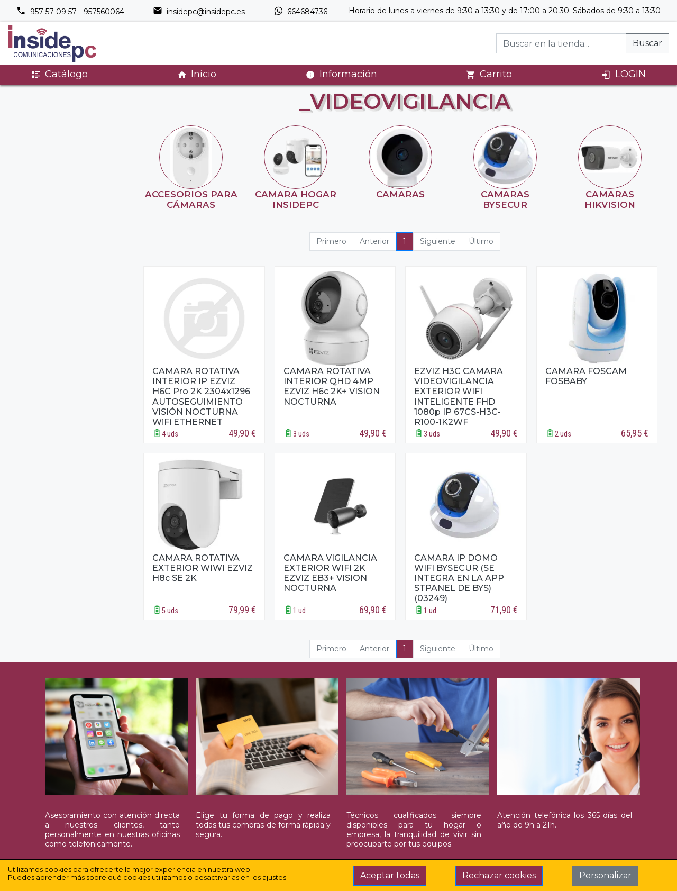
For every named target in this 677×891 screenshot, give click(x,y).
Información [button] (341, 74)
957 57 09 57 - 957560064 (70, 11)
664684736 (300, 11)
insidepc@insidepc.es (199, 11)
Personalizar (605, 875)
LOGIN (623, 74)
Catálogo (59, 74)
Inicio (196, 74)
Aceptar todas (389, 875)
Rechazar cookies (499, 875)
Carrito (489, 74)
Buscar (647, 43)
